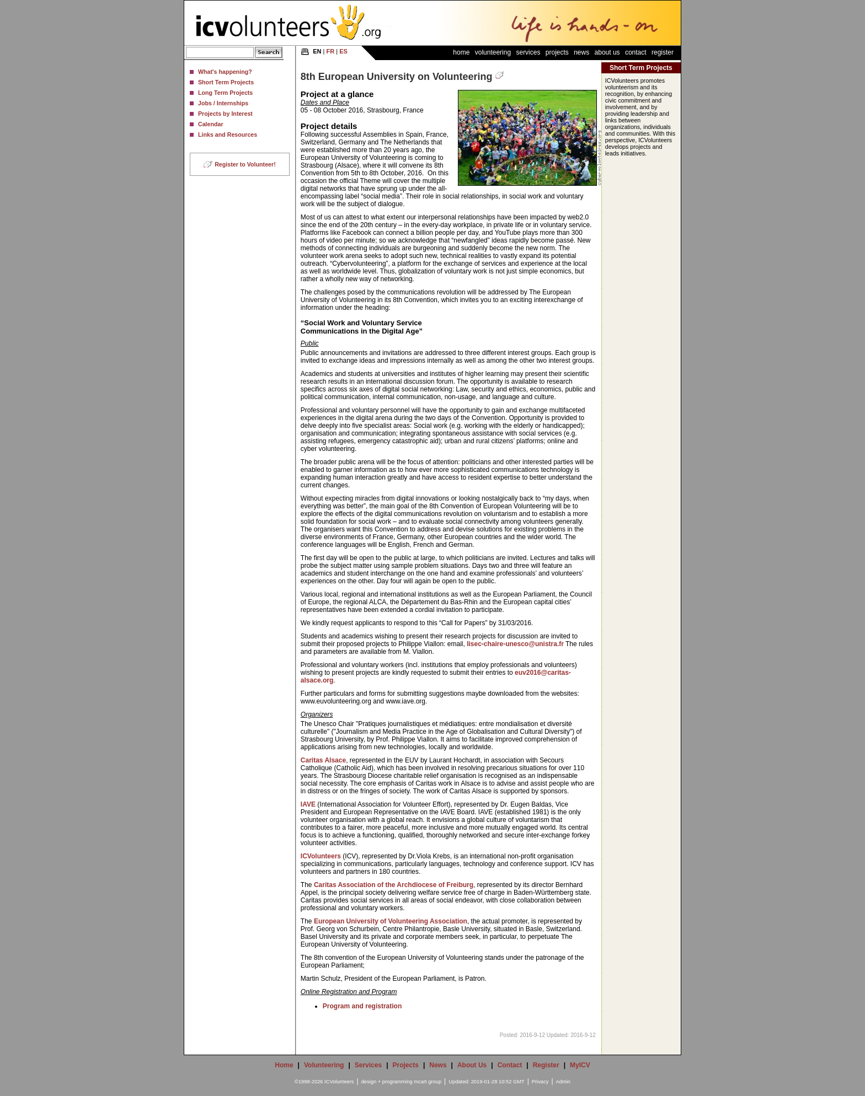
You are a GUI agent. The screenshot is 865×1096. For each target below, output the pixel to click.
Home (461, 52)
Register (663, 52)
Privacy (540, 1081)
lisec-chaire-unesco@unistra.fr (515, 644)
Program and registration (362, 1006)
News (581, 52)
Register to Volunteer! (245, 164)
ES (343, 51)
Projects (557, 52)
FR (331, 51)
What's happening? (225, 71)
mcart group (427, 1081)
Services (528, 52)
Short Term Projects (226, 82)
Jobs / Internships (223, 103)
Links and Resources (227, 134)
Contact (636, 52)
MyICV (580, 1065)
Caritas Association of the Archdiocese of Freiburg (393, 885)
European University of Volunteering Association (390, 921)
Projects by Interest (225, 113)
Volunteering (493, 52)
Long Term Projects (225, 92)
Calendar (210, 124)
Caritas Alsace (323, 760)
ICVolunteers (321, 856)
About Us (607, 52)
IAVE (308, 804)
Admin (563, 1081)
